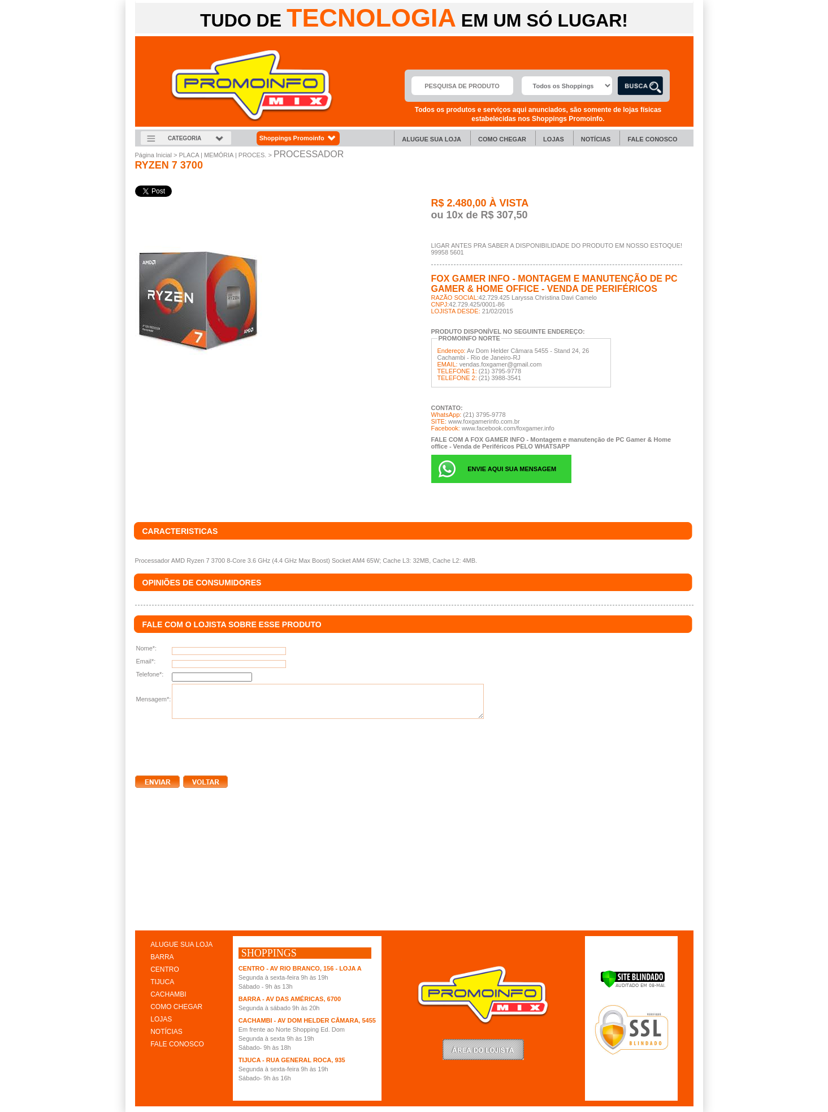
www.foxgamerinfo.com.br (484, 421)
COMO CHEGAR (176, 1007)
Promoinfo (251, 85)
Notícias (596, 139)
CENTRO (164, 969)
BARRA (162, 957)
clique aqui (151, 918)
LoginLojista (483, 1049)
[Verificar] (632, 985)
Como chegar (502, 139)
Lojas (553, 139)
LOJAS (161, 1019)
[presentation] (221, 745)
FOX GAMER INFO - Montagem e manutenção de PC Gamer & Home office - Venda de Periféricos (554, 284)
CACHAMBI (168, 994)
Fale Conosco (652, 139)
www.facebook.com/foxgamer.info (508, 428)
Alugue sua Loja (431, 139)
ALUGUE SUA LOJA (181, 945)
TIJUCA (162, 982)
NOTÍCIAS (166, 1032)
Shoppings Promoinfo (298, 138)
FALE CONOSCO (177, 1044)
